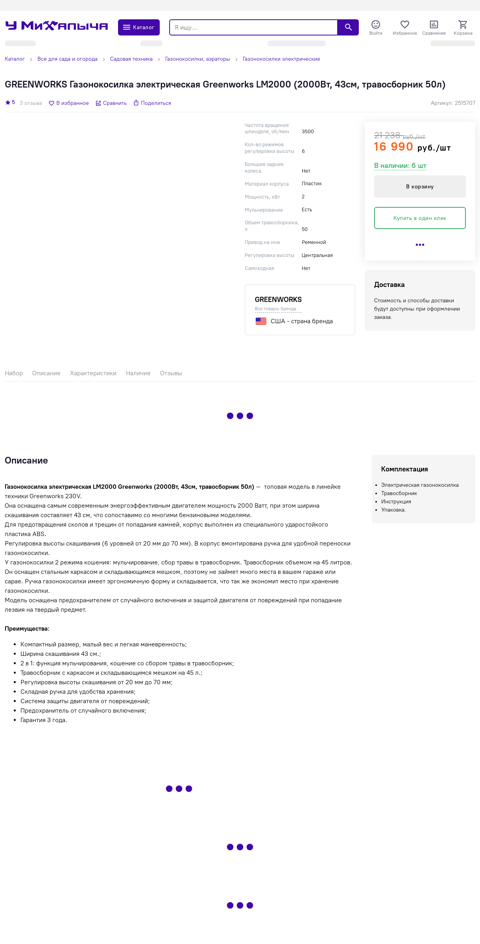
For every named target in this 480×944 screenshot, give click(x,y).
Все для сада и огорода (67, 59)
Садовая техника (131, 59)
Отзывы (171, 373)
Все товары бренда (275, 308)
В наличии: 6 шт (400, 165)
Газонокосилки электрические (281, 59)
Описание (46, 373)
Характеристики (93, 373)
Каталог (15, 59)
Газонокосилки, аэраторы (197, 59)
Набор (14, 373)
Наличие (138, 373)
